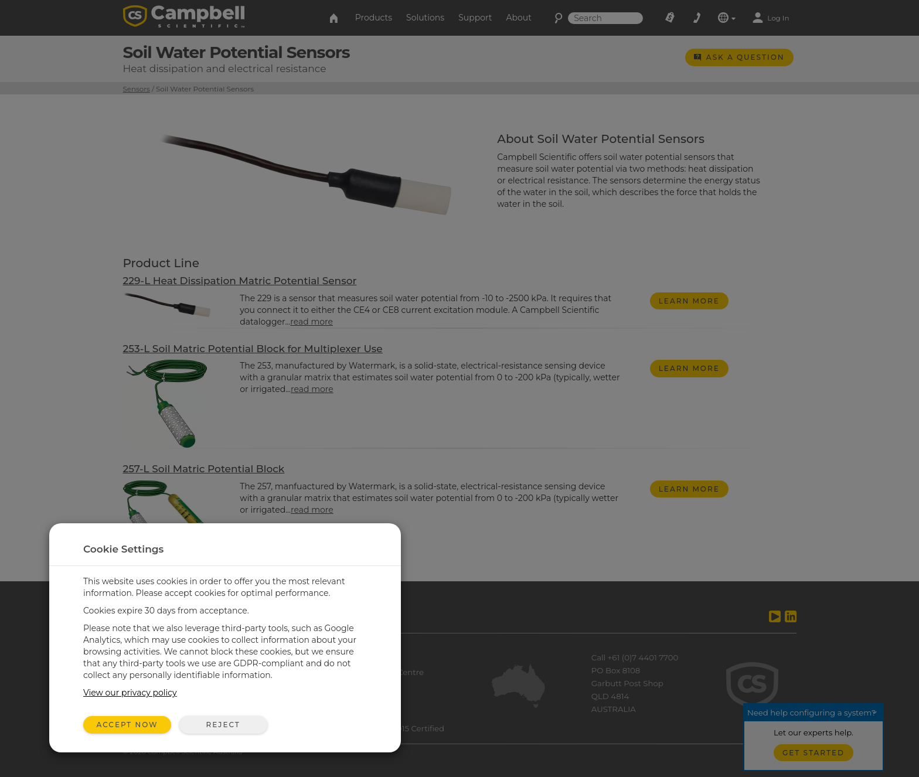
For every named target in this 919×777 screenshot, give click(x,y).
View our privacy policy (130, 692)
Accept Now (127, 724)
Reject (223, 724)
